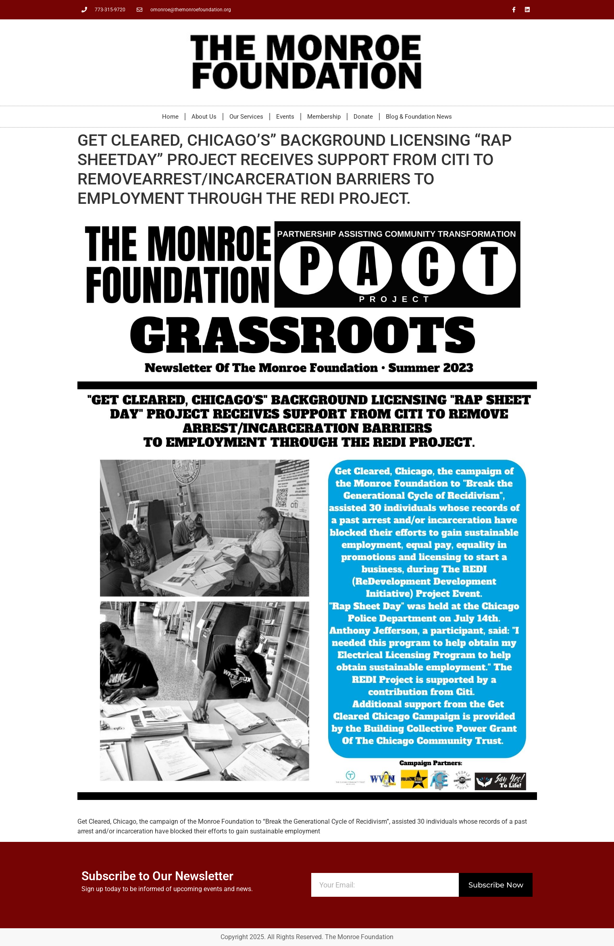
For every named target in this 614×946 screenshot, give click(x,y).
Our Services (246, 116)
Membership (324, 116)
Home (170, 116)
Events (285, 116)
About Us (203, 116)
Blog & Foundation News (419, 116)
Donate (363, 116)
